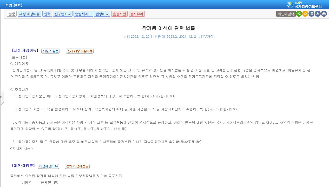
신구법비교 (63, 14)
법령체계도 (83, 14)
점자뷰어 (136, 14)
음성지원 (119, 14)
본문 (12, 14)
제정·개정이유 (29, 14)
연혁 (47, 14)
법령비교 (102, 14)
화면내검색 (286, 14)
